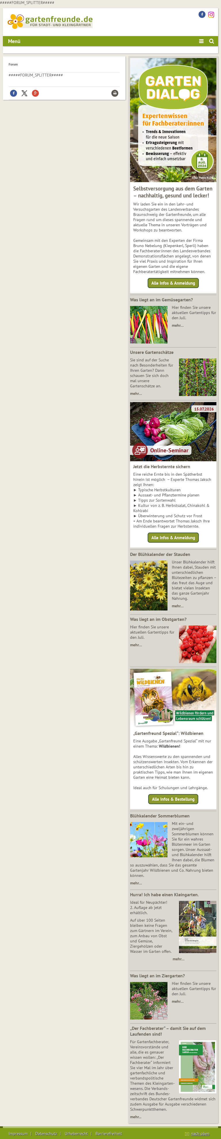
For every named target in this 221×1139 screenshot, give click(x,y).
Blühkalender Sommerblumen (160, 816)
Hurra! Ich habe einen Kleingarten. (164, 894)
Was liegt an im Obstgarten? (158, 619)
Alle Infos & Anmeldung (173, 283)
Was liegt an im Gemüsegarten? (161, 300)
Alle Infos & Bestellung (173, 799)
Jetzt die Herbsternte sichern (161, 466)
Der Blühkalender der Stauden (160, 554)
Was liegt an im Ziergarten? (157, 976)
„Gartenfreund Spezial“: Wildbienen (168, 733)
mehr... (135, 1116)
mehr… (178, 325)
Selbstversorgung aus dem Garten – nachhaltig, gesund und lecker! (172, 192)
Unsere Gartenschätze (152, 352)
